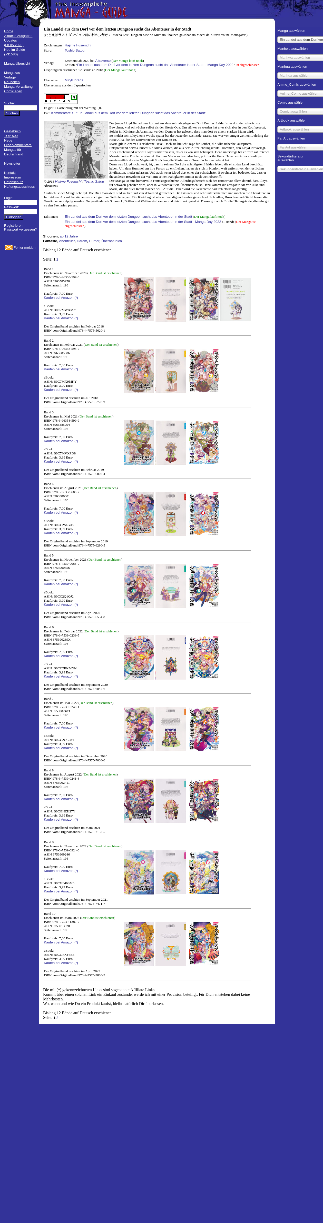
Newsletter (12, 163)
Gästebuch (12, 131)
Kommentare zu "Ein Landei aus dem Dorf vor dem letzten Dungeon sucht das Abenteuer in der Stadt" (128, 113)
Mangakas (12, 73)
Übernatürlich (112, 241)
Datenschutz (13, 182)
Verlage (10, 77)
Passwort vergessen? (20, 229)
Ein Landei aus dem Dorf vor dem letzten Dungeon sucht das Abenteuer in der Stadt (128, 216)
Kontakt (10, 173)
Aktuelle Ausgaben (18, 36)
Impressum (12, 177)
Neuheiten (12, 82)
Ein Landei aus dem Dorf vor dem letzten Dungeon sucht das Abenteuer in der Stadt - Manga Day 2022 (155, 65)
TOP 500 (11, 136)
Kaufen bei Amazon (59, 298)
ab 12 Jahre (69, 236)
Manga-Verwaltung (18, 86)
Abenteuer (67, 241)
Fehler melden (24, 248)
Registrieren (13, 225)
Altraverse (103, 61)
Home (8, 31)
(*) (76, 298)
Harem (82, 241)
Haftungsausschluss (19, 186)
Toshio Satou (74, 50)
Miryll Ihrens (74, 80)
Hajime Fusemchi (78, 45)
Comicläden (13, 91)
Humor (94, 241)
